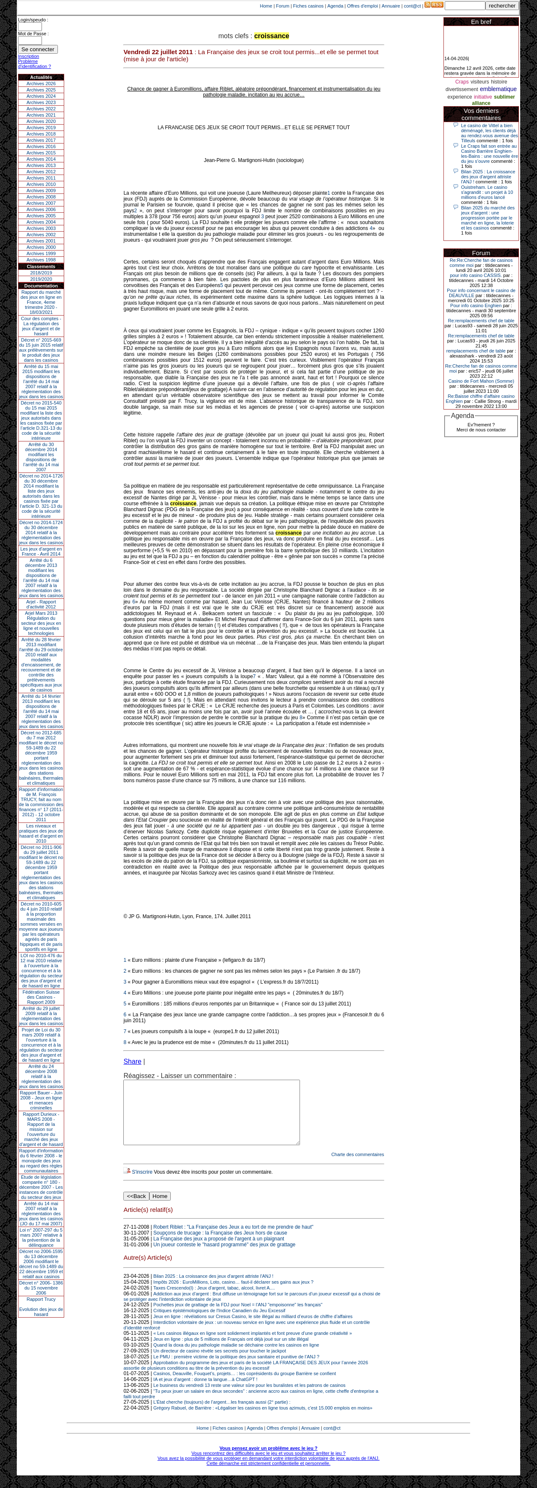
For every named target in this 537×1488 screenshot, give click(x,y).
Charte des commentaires (357, 1167)
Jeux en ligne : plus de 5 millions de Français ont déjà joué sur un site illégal (231, 1351)
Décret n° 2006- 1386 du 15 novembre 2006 (41, 1287)
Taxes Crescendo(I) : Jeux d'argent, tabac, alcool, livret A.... (214, 1300)
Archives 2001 (41, 240)
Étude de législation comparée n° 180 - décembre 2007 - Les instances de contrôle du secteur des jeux (41, 1187)
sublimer (504, 97)
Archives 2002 (41, 234)
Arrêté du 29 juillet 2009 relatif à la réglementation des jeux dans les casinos (41, 1016)
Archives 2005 (41, 215)
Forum (282, 5)
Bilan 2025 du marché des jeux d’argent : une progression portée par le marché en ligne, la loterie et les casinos (488, 217)
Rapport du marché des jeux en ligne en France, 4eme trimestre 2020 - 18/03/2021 (41, 302)
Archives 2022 (41, 108)
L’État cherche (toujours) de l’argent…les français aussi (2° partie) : (222, 1414)
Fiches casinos (308, 5)
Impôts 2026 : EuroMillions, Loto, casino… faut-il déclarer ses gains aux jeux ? (234, 1294)
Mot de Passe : (33, 33)
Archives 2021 (41, 114)
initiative (483, 97)
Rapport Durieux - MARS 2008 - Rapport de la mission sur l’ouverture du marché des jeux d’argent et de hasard (41, 1129)
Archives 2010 (41, 184)
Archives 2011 (41, 177)
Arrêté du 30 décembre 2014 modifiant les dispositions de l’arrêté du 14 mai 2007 (41, 457)
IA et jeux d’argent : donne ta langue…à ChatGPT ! (206, 1391)
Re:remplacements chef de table (481, 320)
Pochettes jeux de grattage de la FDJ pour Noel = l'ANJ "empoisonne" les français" (238, 1317)
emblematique (498, 89)
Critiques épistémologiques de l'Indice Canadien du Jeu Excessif (220, 1323)
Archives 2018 (41, 133)
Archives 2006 (41, 209)
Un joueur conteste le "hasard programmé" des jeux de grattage (225, 1257)
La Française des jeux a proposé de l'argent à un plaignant (219, 1251)
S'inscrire (142, 1185)
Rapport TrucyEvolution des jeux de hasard (41, 1307)
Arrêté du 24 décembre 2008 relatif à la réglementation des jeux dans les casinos (41, 1076)
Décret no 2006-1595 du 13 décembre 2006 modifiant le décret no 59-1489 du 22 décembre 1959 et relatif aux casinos (41, 1264)
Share (132, 1061)
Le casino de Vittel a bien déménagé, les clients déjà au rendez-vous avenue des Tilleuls (489, 133)
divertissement (462, 89)
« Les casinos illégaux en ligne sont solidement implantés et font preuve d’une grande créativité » (253, 1345)
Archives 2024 (41, 96)
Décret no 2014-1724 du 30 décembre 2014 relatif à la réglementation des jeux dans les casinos (41, 532)
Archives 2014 (41, 159)
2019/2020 (41, 279)
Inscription (28, 56)
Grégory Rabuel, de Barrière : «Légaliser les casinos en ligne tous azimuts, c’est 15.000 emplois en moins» (263, 1420)
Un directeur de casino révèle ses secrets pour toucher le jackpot (220, 1363)
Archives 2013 (41, 165)
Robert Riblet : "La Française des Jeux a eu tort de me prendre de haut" (233, 1240)
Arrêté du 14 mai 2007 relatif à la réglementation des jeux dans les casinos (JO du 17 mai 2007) (41, 1213)
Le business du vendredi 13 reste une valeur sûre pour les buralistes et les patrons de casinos (250, 1397)
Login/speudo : (33, 19)
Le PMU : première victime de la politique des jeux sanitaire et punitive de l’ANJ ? (237, 1369)
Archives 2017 (41, 140)
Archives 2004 (41, 222)
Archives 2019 (41, 127)
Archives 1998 (41, 259)
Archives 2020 (41, 121)
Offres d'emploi (362, 5)
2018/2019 (41, 272)
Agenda (335, 5)
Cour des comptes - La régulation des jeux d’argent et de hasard (41, 326)
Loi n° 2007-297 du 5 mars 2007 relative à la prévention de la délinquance (41, 1237)
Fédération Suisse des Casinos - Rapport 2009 (41, 997)
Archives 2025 (41, 89)
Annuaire (391, 5)
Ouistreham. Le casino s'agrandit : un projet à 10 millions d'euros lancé (487, 192)
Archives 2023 (41, 102)
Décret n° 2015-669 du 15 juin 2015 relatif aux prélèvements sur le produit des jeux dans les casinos (41, 350)
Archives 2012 (41, 171)
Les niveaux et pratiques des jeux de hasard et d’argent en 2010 (41, 833)
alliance (481, 103)
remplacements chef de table (476, 350)
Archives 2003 (41, 228)
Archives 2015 (41, 152)
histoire (499, 82)
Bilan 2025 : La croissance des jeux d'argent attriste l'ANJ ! (214, 1288)
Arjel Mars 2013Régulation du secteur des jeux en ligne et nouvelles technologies (41, 623)
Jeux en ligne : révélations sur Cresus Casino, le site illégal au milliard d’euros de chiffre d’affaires (253, 1328)
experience (460, 97)
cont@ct (412, 5)
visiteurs (480, 82)
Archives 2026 (41, 83)
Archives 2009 (41, 190)
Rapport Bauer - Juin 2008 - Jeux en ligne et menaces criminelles (41, 1100)
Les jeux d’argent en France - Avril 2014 (41, 551)
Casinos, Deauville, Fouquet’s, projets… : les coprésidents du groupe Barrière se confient (245, 1386)
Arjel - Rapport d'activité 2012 (41, 604)
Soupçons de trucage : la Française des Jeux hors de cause (220, 1245)
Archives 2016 (41, 146)
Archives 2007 (41, 203)
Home (266, 5)
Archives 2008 (41, 196)
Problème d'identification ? (34, 64)
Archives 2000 (41, 247)
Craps (462, 82)
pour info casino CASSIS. (476, 275)
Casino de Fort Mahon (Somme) (481, 381)
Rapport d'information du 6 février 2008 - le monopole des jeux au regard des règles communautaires (41, 1160)
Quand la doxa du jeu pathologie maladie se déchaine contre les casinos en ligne (236, 1357)
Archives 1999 (41, 253)
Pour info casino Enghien (475, 305)
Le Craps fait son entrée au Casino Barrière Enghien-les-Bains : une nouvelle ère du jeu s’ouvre (489, 154)
